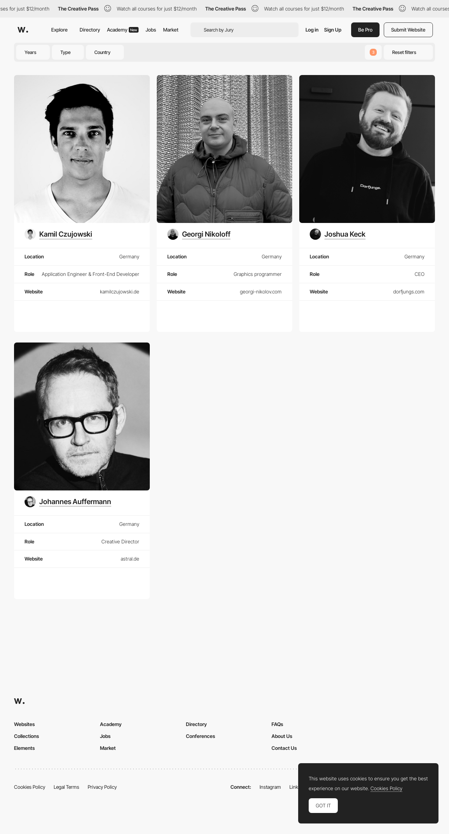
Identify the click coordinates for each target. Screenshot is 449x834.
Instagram (270, 787)
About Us (282, 736)
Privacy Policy (102, 787)
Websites (24, 724)
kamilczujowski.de (119, 291)
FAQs (277, 724)
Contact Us (284, 748)
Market (171, 30)
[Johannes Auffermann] (68, 501)
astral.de (130, 559)
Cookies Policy (29, 787)
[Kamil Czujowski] (58, 234)
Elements (24, 748)
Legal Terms (66, 787)
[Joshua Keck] (338, 234)
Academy (123, 30)
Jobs (151, 30)
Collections (26, 736)
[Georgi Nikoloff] (198, 234)
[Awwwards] (23, 30)
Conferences (200, 736)
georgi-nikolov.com (261, 291)
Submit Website (408, 30)
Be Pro (365, 30)
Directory (90, 30)
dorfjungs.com (408, 291)
